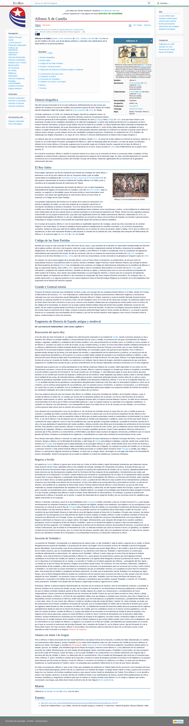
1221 (145, 83)
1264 (119, 119)
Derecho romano (93, 190)
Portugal (48, 444)
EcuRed (18, 3)
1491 (70, 256)
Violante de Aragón (136, 109)
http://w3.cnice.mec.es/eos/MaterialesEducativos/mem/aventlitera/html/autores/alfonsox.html (78, 703)
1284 (140, 92)
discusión (69, 30)
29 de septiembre (105, 680)
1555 (146, 256)
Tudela (99, 645)
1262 (110, 119)
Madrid (142, 66)
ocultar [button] (50, 53)
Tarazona (91, 645)
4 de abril (132, 92)
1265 (70, 268)
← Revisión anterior (44, 32)
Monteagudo (77, 645)
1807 (63, 265)
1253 (98, 119)
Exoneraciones (41, 721)
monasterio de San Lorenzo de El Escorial (78, 178)
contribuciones (78, 30)
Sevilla (139, 94)
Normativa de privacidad (15, 721)
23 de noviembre (135, 83)
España (146, 66)
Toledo (139, 85)
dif (36, 32)
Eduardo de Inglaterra (78, 629)
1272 (95, 139)
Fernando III (133, 106)
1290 (134, 268)
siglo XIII (144, 64)
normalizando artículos (110, 11)
